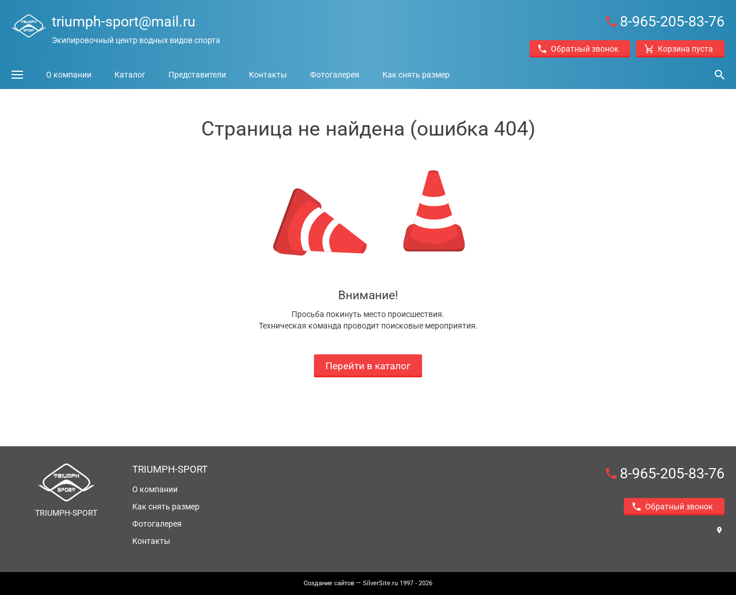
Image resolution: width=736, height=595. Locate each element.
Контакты (268, 74)
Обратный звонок (578, 48)
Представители (197, 74)
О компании (68, 74)
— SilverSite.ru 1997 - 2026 (368, 583)
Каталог (129, 74)
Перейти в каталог (368, 366)
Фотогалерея (334, 74)
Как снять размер (416, 74)
